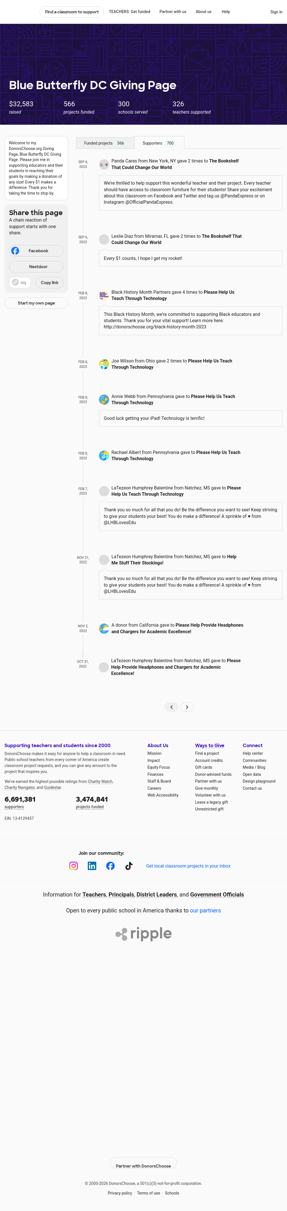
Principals (121, 894)
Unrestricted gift (209, 809)
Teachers (94, 894)
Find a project (207, 753)
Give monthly (206, 788)
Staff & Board (159, 781)
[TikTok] (129, 866)
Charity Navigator (20, 787)
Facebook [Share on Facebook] (29, 251)
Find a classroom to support (72, 11)
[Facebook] (110, 866)
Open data (252, 774)
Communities (254, 760)
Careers (154, 788)
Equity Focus (158, 767)
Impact (153, 760)
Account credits (209, 760)
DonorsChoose (20, 12)
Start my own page (36, 303)
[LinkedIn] (92, 866)
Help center (253, 753)
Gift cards (203, 767)
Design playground (259, 781)
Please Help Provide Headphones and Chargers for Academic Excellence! (175, 667)
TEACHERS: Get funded (129, 11)
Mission (154, 753)
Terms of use (148, 1188)
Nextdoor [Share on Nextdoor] (29, 267)
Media (248, 767)
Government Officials (217, 894)
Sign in (276, 12)
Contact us (252, 788)
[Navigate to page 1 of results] (171, 707)
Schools (172, 1188)
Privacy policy (120, 1188)
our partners (205, 910)
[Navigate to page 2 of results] (187, 707)
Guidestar (52, 787)
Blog (261, 767)
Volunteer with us (210, 795)
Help (226, 11)
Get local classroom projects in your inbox (188, 866)
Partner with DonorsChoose (143, 1157)
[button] (36, 282)
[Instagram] (74, 866)
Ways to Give (209, 746)
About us (204, 11)
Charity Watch (100, 781)
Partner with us (173, 11)
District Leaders (157, 894)
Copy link (49, 282)
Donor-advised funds (213, 774)
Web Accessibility (162, 795)
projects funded (108, 802)
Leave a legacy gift (211, 802)
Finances (155, 774)
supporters (36, 802)
